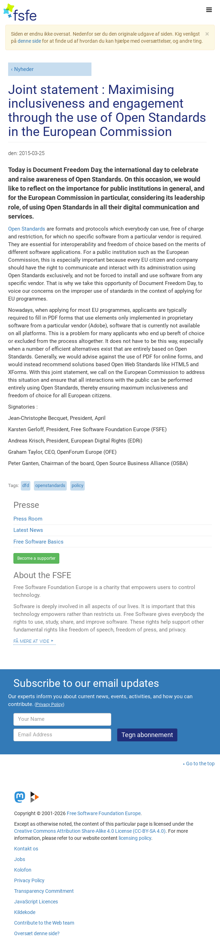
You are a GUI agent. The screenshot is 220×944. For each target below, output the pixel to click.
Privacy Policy (29, 880)
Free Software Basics (38, 542)
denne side (29, 41)
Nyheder (24, 69)
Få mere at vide (31, 641)
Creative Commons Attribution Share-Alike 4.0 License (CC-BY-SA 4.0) (90, 831)
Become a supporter (36, 558)
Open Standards (26, 229)
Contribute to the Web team (44, 923)
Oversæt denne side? (37, 933)
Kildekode (24, 912)
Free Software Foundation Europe (104, 813)
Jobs (19, 859)
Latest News (28, 530)
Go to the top (200, 763)
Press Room (27, 519)
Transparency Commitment (44, 891)
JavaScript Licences (36, 901)
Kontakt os (26, 848)
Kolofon (22, 870)
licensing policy (135, 838)
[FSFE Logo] (20, 12)
